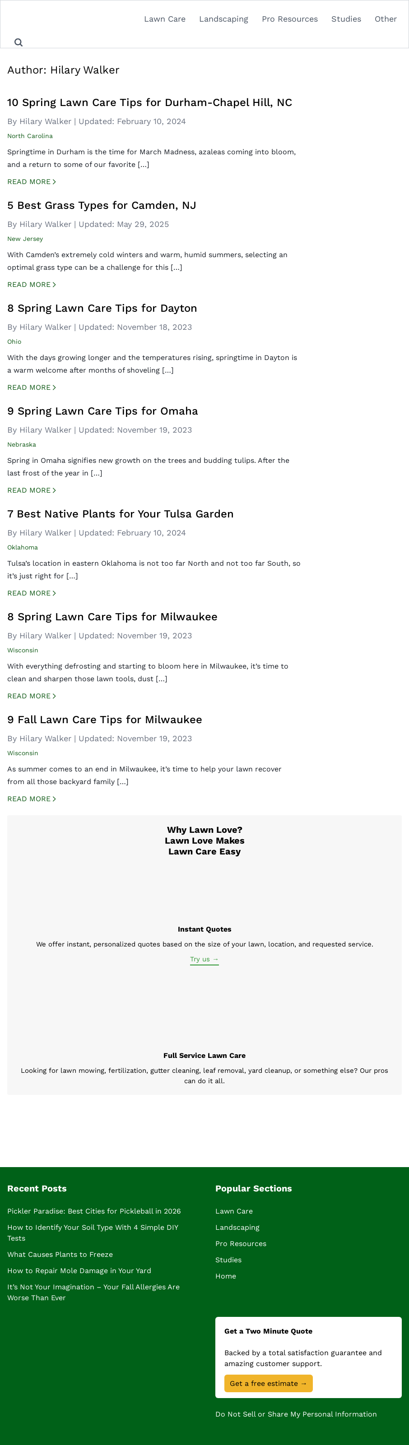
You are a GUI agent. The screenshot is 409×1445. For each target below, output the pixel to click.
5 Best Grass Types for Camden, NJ (101, 205)
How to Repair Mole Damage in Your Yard (79, 1270)
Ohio (14, 341)
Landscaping (223, 18)
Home (225, 1276)
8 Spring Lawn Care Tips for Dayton (102, 308)
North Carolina (30, 135)
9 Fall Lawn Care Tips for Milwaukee (104, 719)
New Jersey (25, 238)
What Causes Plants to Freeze (60, 1254)
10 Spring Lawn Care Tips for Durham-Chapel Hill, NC (149, 102)
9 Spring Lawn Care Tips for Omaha (102, 411)
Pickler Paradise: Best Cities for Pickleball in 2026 (94, 1211)
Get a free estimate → (268, 1383)
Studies (346, 18)
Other (386, 18)
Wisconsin (22, 650)
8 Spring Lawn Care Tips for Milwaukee (112, 616)
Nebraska (21, 444)
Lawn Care (165, 18)
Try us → (204, 959)
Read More (39, 182)
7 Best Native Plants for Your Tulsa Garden (120, 514)
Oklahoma (22, 547)
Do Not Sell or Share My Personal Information (296, 1414)
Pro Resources (290, 18)
